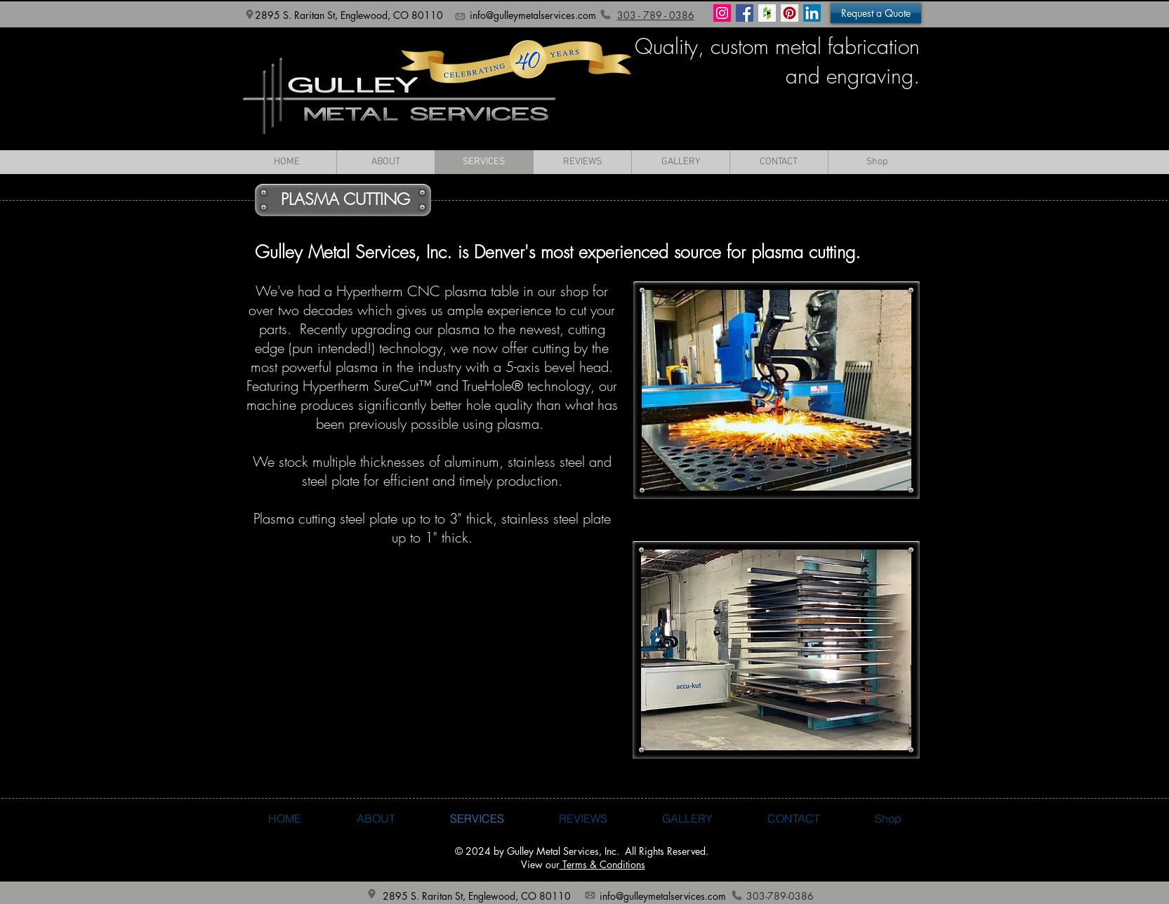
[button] (876, 13)
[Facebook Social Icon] (744, 13)
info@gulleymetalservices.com (533, 15)
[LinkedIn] (812, 13)
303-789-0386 (780, 896)
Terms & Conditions (602, 864)
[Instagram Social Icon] (722, 13)
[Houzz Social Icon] (767, 13)
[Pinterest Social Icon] (789, 13)
